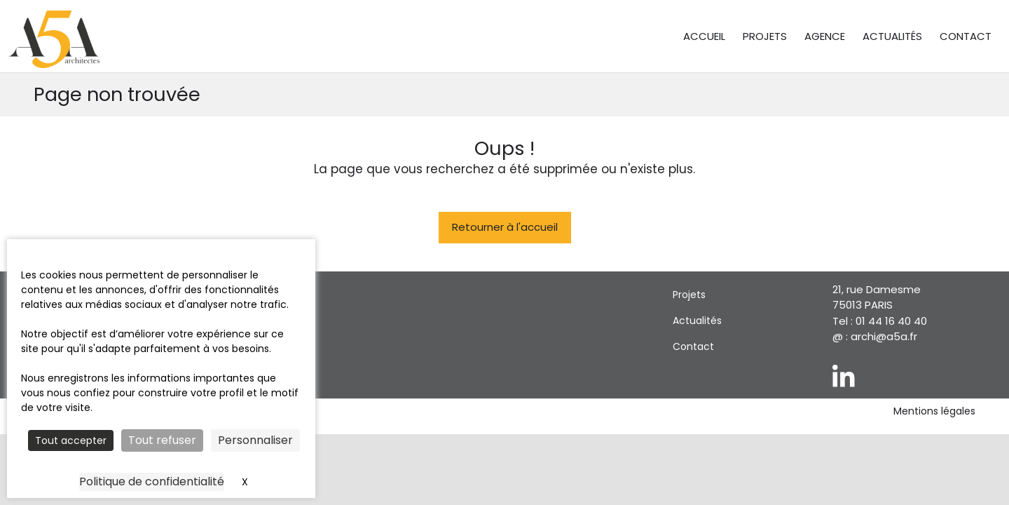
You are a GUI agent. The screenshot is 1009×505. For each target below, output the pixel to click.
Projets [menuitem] (765, 36)
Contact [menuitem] (965, 36)
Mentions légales (934, 411)
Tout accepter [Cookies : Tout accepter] (71, 440)
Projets (689, 295)
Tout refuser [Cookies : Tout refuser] (162, 440)
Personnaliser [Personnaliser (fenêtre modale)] (255, 440)
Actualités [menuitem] (892, 36)
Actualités (697, 321)
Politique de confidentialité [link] (151, 481)
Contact (693, 346)
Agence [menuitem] (824, 36)
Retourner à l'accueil (505, 227)
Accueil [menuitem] (704, 36)
